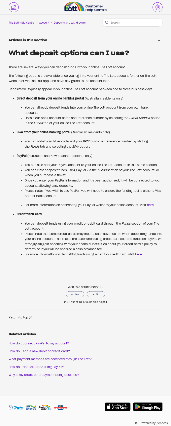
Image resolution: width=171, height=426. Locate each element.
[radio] (75, 294)
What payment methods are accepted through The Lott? (50, 359)
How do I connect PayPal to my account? (39, 343)
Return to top (20, 317)
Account (44, 22)
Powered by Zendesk (154, 423)
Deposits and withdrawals (70, 22)
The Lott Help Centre (22, 22)
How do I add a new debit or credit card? (39, 351)
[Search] (132, 23)
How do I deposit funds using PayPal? (36, 367)
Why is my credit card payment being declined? (44, 375)
